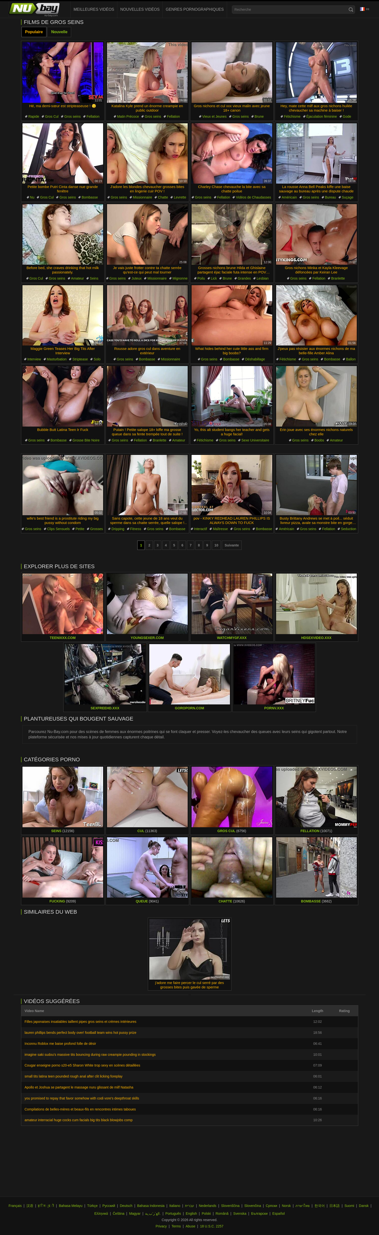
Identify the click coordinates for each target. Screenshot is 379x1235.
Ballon (351, 359)
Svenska (240, 1213)
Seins (94, 278)
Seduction (348, 529)
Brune (259, 116)
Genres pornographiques (195, 9)
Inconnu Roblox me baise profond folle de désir (60, 1044)
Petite (80, 529)
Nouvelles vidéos (140, 9)
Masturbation (57, 359)
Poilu (201, 278)
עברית (189, 1206)
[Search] (351, 9)
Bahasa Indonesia (150, 1206)
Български (259, 1213)
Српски (271, 1206)
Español (278, 1213)
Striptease (80, 359)
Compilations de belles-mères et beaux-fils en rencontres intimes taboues (80, 1109)
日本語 (334, 1206)
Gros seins (72, 116)
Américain (289, 197)
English (191, 1213)
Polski (206, 1213)
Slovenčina (252, 1206)
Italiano (174, 1206)
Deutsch (126, 1206)
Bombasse (90, 197)
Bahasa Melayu (71, 1206)
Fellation (93, 116)
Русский (108, 1206)
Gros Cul (51, 116)
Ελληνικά (101, 1213)
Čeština (118, 1213)
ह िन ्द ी (46, 1206)
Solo (97, 359)
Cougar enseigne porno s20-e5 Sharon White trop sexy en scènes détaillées (82, 1065)
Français (15, 1206)
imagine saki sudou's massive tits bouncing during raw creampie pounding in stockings (90, 1055)
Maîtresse (220, 529)
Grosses (96, 529)
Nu (32, 197)
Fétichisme (292, 116)
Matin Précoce (128, 116)
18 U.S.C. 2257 (212, 1226)
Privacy (161, 1226)
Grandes (244, 278)
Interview (34, 359)
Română (222, 1213)
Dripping (117, 529)
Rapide (33, 116)
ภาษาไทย (302, 1206)
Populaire (34, 32)
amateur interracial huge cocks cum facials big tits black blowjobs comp (79, 1120)
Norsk (286, 1206)
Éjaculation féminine (321, 116)
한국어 (319, 1206)
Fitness (135, 529)
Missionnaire (142, 197)
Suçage (347, 197)
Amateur (77, 278)
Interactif (200, 529)
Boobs (319, 440)
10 (216, 545)
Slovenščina (230, 1206)
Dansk (364, 1206)
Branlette (338, 278)
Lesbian (263, 278)
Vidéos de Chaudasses (253, 197)
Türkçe (92, 1206)
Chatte (163, 197)
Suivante (232, 545)
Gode (347, 116)
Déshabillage (255, 359)
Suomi (349, 1206)
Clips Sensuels (58, 529)
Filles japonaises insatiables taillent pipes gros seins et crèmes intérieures (81, 1022)
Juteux (136, 278)
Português (173, 1213)
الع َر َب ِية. (153, 1213)
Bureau (330, 197)
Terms (176, 1226)
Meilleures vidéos (94, 9)
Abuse (190, 1226)
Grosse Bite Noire (86, 440)
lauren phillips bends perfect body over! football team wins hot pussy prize (81, 1033)
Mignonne (180, 278)
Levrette (180, 197)
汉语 (29, 1206)
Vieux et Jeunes (214, 116)
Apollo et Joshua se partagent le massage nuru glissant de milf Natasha (79, 1087)
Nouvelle (59, 32)
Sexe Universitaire (255, 440)
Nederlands (208, 1206)
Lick (214, 278)
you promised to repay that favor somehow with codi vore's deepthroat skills (82, 1098)
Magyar (135, 1213)
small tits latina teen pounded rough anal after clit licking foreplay (74, 1076)
